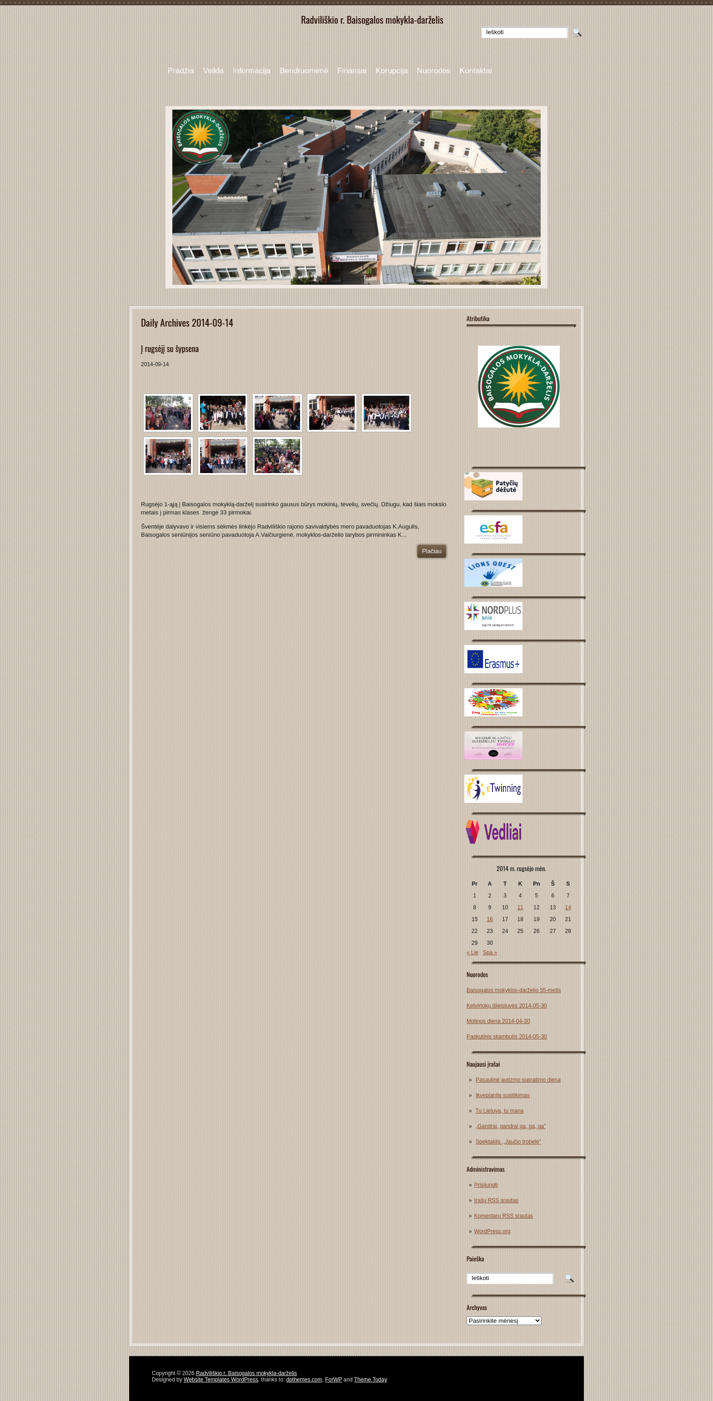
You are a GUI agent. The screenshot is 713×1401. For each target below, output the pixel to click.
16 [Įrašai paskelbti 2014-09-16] (490, 919)
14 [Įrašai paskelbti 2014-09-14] (568, 907)
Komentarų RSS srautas (503, 1216)
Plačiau (432, 551)
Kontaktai (476, 70)
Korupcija (392, 70)
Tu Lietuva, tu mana (500, 1111)
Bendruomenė (304, 70)
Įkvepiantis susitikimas (503, 1095)
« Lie (472, 952)
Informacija (252, 70)
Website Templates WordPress (221, 1379)
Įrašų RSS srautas (496, 1200)
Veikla (213, 70)
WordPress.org (492, 1231)
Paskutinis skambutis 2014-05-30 (507, 1036)
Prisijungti (486, 1185)
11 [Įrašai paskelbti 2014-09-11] (520, 907)
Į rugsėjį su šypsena (170, 348)
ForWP (333, 1379)
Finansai (352, 70)
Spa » (490, 952)
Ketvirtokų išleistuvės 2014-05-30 (507, 1006)
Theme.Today (370, 1379)
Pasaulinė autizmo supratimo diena (518, 1080)
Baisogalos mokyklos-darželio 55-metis (514, 990)
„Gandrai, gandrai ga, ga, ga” (511, 1126)
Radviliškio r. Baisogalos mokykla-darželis (246, 1373)
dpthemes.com (304, 1379)
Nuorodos (434, 70)
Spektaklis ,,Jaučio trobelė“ (508, 1142)
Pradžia (181, 70)
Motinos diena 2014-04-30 (498, 1021)
